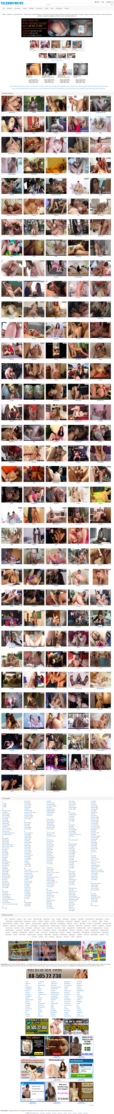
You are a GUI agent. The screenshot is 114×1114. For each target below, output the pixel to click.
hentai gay (40, 921)
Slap (70, 905)
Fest (25, 840)
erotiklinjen (67, 983)
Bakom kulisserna (6, 844)
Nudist (70, 817)
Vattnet (92, 895)
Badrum (4, 843)
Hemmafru (49, 804)
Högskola (48, 810)
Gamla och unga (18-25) (30, 871)
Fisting (26, 847)
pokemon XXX (79, 925)
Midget (48, 901)
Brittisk (3, 871)
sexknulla (66, 998)
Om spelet (71, 829)
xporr (39, 1001)
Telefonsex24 (48, 86)
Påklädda (71, 845)
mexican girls (50, 928)
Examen (26, 829)
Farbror (26, 839)
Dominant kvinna (28, 812)
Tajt (92, 857)
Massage (48, 897)
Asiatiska (4, 825)
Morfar (70, 801)
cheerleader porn (60, 921)
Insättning (48, 824)
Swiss (92, 850)
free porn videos (9, 928)
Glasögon (26, 881)
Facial (25, 834)
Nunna (70, 819)
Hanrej (26, 904)
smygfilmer (28, 987)
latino (25, 919)
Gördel (26, 884)
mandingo (16, 923)
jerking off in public (18, 921)
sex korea (39, 930)
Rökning (71, 876)
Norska (70, 816)
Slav (70, 907)
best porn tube (69, 921)
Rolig (70, 878)
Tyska (92, 879)
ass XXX (89, 928)
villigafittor (41, 992)
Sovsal (92, 804)
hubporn (66, 1008)
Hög (47, 807)
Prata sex (37, 86)
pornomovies (67, 1005)
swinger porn (73, 919)
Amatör (4, 815)
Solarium (71, 908)
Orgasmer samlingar (74, 834)
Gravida (26, 887)
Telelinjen (15, 86)
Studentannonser (34, 88)
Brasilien (4, 870)
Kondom (48, 855)
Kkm (47, 843)
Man (47, 890)
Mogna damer (95, 88)
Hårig (25, 905)
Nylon (70, 821)
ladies (64, 928)
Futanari (26, 864)
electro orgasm (79, 930)
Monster (48, 908)
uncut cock (89, 923)
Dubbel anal (27, 815)
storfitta (40, 998)
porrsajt (53, 1008)
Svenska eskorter (78, 86)
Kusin (47, 862)
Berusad (4, 855)
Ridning (70, 874)
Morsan (70, 804)
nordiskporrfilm (55, 992)
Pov (70, 859)
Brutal (3, 881)
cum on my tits (44, 932)
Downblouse (27, 813)
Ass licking (4, 828)
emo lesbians (29, 928)
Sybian (92, 851)
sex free (22, 928)
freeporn (53, 1014)
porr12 (78, 1003)
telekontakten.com (34, 1113)
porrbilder (53, 1010)
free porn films (58, 928)
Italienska (48, 829)
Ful (25, 861)
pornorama (67, 1003)
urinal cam (106, 928)
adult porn (102, 934)
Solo (70, 910)
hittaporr (66, 987)
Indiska (48, 819)
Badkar (4, 841)
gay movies (40, 934)
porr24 (40, 1012)
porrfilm (27, 990)
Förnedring (27, 855)
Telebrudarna (21, 86)
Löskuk (48, 886)
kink (65, 1007)
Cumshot (4, 902)
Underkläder (94, 883)
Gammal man (27, 876)
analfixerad (54, 989)
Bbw (3, 851)
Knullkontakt (46, 88)
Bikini (3, 857)
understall (41, 936)
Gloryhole (26, 882)
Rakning (71, 871)
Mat (47, 898)
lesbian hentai (46, 919)
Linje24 (11, 86)
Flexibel (26, 850)
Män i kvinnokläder (51, 892)
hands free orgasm (10, 930)
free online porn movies (44, 925)
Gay (103, 2)
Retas (70, 873)
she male (107, 919)
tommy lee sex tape (37, 919)
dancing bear (77, 921)
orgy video (28, 923)
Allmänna (4, 813)
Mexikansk (49, 900)
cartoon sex (86, 934)
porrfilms (66, 1014)
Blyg (3, 867)
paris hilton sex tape (53, 932)
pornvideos (54, 1012)
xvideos (72, 936)
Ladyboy (48, 869)
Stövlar (92, 829)
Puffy (70, 864)
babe (39, 1008)
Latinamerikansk (50, 877)
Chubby (4, 896)
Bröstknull (4, 874)
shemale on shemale (7, 923)
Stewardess (94, 820)
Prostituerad (72, 861)
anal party (17, 928)
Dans (3, 908)
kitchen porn (5, 925)
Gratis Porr (55, 88)
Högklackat (49, 809)
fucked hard (45, 923)
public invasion (47, 934)
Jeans (47, 834)
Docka (25, 806)
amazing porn (59, 936)
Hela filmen (49, 802)
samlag (27, 1001)
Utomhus (93, 888)
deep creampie (9, 921)
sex (78, 1005)
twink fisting (80, 919)
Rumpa (70, 881)
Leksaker (48, 880)
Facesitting (27, 832)
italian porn (108, 925)
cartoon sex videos (32, 934)
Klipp (47, 848)
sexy (26, 981)
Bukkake (4, 882)
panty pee (59, 919)
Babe (3, 838)
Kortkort (48, 860)
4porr (39, 990)
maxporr (79, 1010)
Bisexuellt (4, 862)
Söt (91, 801)
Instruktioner (49, 825)
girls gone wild (53, 923)
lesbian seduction (99, 919)
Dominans (26, 810)
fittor (39, 987)
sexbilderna (28, 989)
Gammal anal (27, 874)
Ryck (70, 882)
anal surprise (55, 934)
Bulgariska (4, 884)
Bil (2, 859)
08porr (52, 1007)
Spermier (93, 809)
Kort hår (48, 859)
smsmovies (67, 994)
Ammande (4, 817)
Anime (3, 820)
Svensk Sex (67, 88)
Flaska (26, 848)
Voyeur (92, 901)
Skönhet (71, 901)
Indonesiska (49, 821)
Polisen (70, 855)
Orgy (70, 836)
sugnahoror (54, 983)
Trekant (93, 873)
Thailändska (94, 865)
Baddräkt (4, 840)
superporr (67, 992)
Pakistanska (72, 844)
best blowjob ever (86, 932)
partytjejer (28, 994)
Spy (92, 813)
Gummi (26, 895)
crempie (29, 919)
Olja (70, 826)
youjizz (40, 999)
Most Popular (27, 930)
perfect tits (31, 932)
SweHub (27, 983)
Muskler (71, 809)
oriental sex (94, 921)
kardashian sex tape (81, 928)
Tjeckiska (93, 867)
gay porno (19, 919)
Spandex (93, 806)
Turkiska (93, 876)
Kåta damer (102, 88)
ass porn (76, 923)
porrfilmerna (80, 1016)
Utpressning (94, 889)
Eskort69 (20, 88)
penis (6, 919)
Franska (26, 858)
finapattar (79, 1001)
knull (26, 985)
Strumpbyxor (94, 836)
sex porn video (19, 930)
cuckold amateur (33, 925)
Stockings (93, 821)
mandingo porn (72, 934)
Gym (25, 897)
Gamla (26, 870)
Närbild (70, 813)
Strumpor (93, 837)
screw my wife (87, 925)
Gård (25, 879)
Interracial (48, 827)
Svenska (93, 847)
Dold (25, 809)
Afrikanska (4, 810)
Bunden (4, 885)
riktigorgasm (41, 1007)
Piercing (71, 851)
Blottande (4, 865)
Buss (3, 887)
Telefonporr (54, 86)
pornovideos (67, 999)
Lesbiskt (48, 883)
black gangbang (61, 923)
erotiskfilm (79, 981)
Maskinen (48, 895)
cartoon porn (79, 936)
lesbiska (40, 1016)
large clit (15, 934)
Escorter (41, 88)
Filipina (26, 845)
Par (69, 847)
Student (93, 839)
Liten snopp (49, 885)
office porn (8, 932)
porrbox (53, 990)
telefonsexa (67, 990)
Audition (4, 831)
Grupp (25, 893)
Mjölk (47, 904)
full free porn (13, 925)
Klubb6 (95, 86)
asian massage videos (63, 930)
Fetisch (26, 842)
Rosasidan (90, 86)
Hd (47, 801)
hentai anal (72, 930)
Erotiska (26, 827)
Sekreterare (71, 891)
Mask (47, 893)
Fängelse (26, 837)
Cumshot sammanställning (8, 904)
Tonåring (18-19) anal (96, 871)
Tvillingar (93, 878)
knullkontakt (54, 996)
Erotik (50, 88)
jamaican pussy (63, 934)
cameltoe (34, 921)
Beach (3, 854)
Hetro (97, 2)
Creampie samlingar (7, 899)
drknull (40, 989)
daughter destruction (97, 928)
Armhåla (4, 823)
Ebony (25, 822)
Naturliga (71, 814)
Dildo (25, 802)
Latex (47, 875)
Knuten (48, 852)
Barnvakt (4, 848)
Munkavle (71, 807)
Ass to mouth (5, 829)
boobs (107, 934)
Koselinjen (42, 86)
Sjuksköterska (72, 899)
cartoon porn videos (96, 932)
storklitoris (41, 1005)
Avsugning (4, 834)
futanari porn (69, 923)
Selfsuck (71, 893)
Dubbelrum (27, 817)
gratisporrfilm (54, 1003)
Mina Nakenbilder (62, 86)
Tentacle (93, 863)
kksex (52, 1001)
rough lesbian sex (23, 932)
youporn (27, 1016)
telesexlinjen (41, 985)
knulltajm (53, 999)
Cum (3, 901)
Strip (92, 834)
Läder (47, 867)
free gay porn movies (36, 923)
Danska (26, 801)
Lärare (48, 874)
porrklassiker (67, 1016)
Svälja (92, 842)
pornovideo (67, 1001)
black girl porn (66, 919)
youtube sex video (94, 930)
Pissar (70, 853)
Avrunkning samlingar (7, 832)
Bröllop (4, 873)
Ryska (70, 884)
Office (70, 825)
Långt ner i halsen (50, 872)
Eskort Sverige (70, 86)
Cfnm (3, 893)
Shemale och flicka (73, 897)
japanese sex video (55, 925)
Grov (25, 892)
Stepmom (93, 818)
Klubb (47, 851)
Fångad (26, 836)
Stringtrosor (94, 832)
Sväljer (92, 844)
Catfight (4, 891)
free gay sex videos (107, 923)
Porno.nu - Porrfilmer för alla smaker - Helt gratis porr (57, 58)
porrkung (27, 1003)
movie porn (84, 921)
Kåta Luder (15, 88)
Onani (70, 831)
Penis (70, 850)
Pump (70, 867)
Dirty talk (26, 804)
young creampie (97, 923)
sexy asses (62, 932)
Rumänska (71, 879)
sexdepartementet (56, 987)
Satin (70, 889)
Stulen (92, 840)
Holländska (49, 812)
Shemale (109, 2)
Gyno (25, 898)
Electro (26, 824)
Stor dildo (93, 823)
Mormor (70, 802)
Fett (25, 844)
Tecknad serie (94, 862)
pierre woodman (94, 934)
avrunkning (28, 1008)
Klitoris (48, 849)
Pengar (70, 848)
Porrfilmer (72, 88)
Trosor (92, 874)
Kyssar (48, 863)
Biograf (4, 860)
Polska (70, 856)
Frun (25, 859)
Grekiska (26, 889)
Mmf (47, 906)
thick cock (54, 930)
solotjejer (53, 981)
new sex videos (22, 934)
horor (39, 983)
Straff (92, 831)
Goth (25, 885)
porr (39, 996)
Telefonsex (27, 86)
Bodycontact (105, 86)
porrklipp (27, 1005)
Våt (91, 893)
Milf (47, 903)
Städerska (93, 817)
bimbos (40, 1010)
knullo (78, 994)
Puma (70, 866)
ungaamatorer (42, 994)
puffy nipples (82, 923)
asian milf (94, 925)
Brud (3, 879)
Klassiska (48, 846)
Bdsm (3, 852)
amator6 (79, 983)
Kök (47, 854)
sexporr (66, 996)
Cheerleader (5, 894)
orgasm (43, 928)
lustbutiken (80, 1012)
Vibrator (93, 898)
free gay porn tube (71, 928)
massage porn (101, 925)
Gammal (26, 873)
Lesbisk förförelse (50, 882)
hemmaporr (67, 1010)
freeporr (66, 1012)
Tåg (92, 855)
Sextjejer (85, 86)
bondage (33, 930)
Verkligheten (94, 897)
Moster (70, 806)
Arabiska (4, 821)
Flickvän (26, 851)
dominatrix (68, 932)
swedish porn (20, 925)
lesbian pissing (105, 932)
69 (2, 806)
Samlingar (71, 888)
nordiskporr (28, 996)
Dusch (25, 818)
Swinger (93, 848)
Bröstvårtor (5, 876)
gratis (78, 1007)
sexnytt (79, 987)
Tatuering (93, 859)
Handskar (26, 902)
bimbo (27, 1010)
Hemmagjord (49, 806)
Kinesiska (48, 841)
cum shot (53, 921)
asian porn (47, 921)
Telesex (32, 86)
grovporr (27, 1007)
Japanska (48, 832)
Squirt (92, 815)
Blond (3, 863)
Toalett (92, 868)
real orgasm (51, 936)
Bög (3, 868)
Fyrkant (26, 866)
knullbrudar (41, 981)
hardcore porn (37, 928)
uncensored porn (76, 932)
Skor (70, 902)
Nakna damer (88, 88)
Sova (92, 802)
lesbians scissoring (104, 930)
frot (89, 921)
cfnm (46, 936)
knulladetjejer (54, 998)
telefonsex (79, 985)
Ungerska (93, 885)
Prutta (70, 863)
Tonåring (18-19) (95, 870)
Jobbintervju (49, 836)
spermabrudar (29, 999)
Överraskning (72, 840)
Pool (70, 858)
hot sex (53, 919)
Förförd (26, 853)
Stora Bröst (93, 828)
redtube (100, 921)
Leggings (48, 878)
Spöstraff (93, 812)
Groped (26, 890)
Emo (25, 825)
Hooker (48, 813)
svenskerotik (41, 1003)
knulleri (27, 998)
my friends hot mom (89, 919)
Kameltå (48, 840)
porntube (53, 1016)
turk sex (22, 923)
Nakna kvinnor (26, 88)
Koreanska (49, 857)
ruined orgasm (8, 934)
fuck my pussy (27, 921)
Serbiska (71, 894)
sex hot (26, 925)
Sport (92, 810)
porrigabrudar (80, 990)
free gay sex (66, 936)
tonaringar (53, 985)
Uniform (93, 886)
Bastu (3, 849)
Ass (3, 826)
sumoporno (80, 998)
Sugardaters (82, 88)
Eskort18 (99, 86)
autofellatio (79, 934)
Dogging (26, 807)
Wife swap (93, 905)
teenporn (106, 921)
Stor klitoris (93, 825)
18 (2, 803)
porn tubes (34, 936)
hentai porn (64, 925)
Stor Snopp (93, 826)
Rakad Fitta (61, 88)
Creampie (4, 897)
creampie (87, 930)
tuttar (65, 989)
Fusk (25, 863)
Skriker (70, 904)
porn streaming (47, 930)
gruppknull (67, 981)
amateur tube (71, 925)
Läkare (48, 870)
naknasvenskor (55, 994)
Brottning (4, 878)
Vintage (93, 900)
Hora (47, 815)
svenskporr (80, 996)
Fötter (25, 856)
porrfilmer (79, 989)
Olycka (70, 828)
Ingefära (48, 822)
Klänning (48, 844)
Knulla (77, 88)
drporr (52, 1005)
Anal (3, 818)
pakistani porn (12, 919)
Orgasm (71, 832)
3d (2, 805)
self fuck (37, 932)
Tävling (92, 860)
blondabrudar (68, 985)
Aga (3, 812)
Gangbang (26, 878)
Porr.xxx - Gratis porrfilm (57, 60)
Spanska (93, 807)
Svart (92, 845)
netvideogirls (15, 932)
